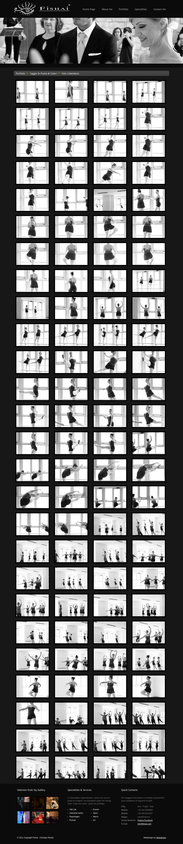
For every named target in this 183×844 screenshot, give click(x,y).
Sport (95, 813)
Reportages (74, 817)
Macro (95, 817)
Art (94, 820)
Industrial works (76, 813)
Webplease (161, 838)
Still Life (72, 809)
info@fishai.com (144, 824)
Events (96, 809)
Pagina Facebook (145, 820)
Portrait (72, 820)
